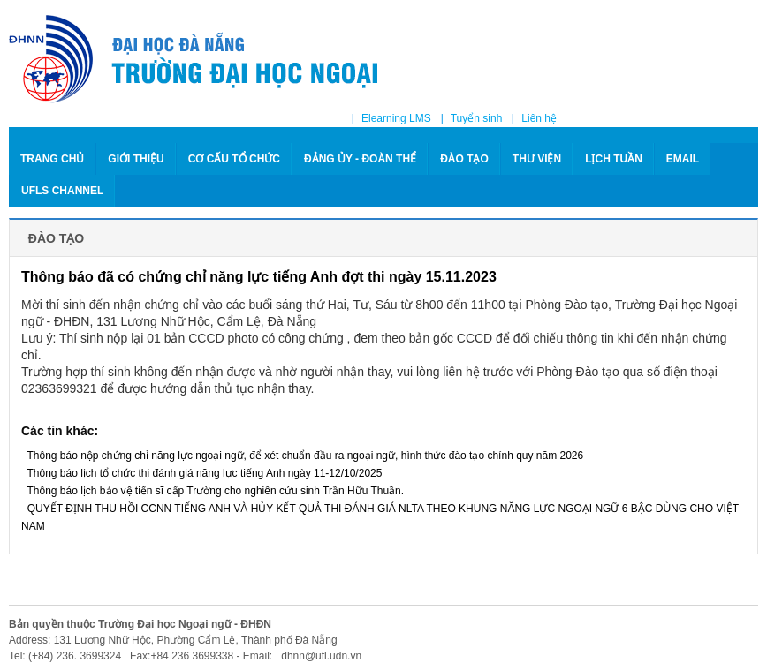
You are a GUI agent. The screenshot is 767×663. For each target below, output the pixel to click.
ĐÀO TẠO (464, 159)
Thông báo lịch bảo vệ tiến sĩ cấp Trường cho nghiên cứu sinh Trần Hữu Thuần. (212, 491)
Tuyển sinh (477, 118)
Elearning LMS (396, 118)
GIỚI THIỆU (135, 159)
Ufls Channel (62, 191)
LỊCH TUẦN (613, 159)
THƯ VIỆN (537, 159)
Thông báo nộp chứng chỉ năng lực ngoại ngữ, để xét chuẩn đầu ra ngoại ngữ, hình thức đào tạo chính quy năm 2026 (302, 455)
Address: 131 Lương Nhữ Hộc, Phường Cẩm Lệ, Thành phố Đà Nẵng (173, 640)
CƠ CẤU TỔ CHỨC (234, 159)
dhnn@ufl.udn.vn (319, 656)
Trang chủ (52, 159)
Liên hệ (539, 118)
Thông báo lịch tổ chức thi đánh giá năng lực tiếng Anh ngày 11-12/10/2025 (201, 473)
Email (682, 159)
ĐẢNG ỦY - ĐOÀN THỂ (360, 159)
